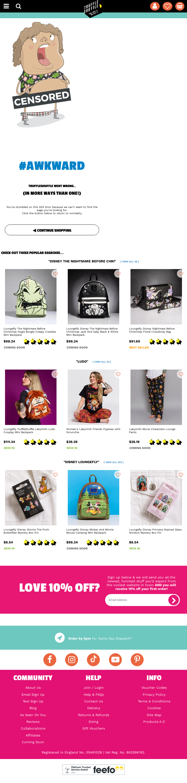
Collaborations (33, 728)
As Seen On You (33, 715)
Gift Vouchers (93, 728)
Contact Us (93, 701)
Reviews (33, 721)
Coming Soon (33, 742)
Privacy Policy (154, 694)
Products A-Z (154, 721)
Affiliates (33, 735)
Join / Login (94, 687)
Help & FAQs (94, 694)
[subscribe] (173, 600)
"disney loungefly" (94, 462)
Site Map (154, 715)
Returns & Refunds (93, 715)
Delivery (93, 708)
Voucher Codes (154, 687)
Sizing (93, 721)
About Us (33, 687)
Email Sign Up (33, 694)
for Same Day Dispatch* (93, 638)
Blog (33, 708)
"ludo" (93, 361)
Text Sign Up (33, 701)
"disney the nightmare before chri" (93, 261)
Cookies (154, 708)
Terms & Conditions (154, 701)
